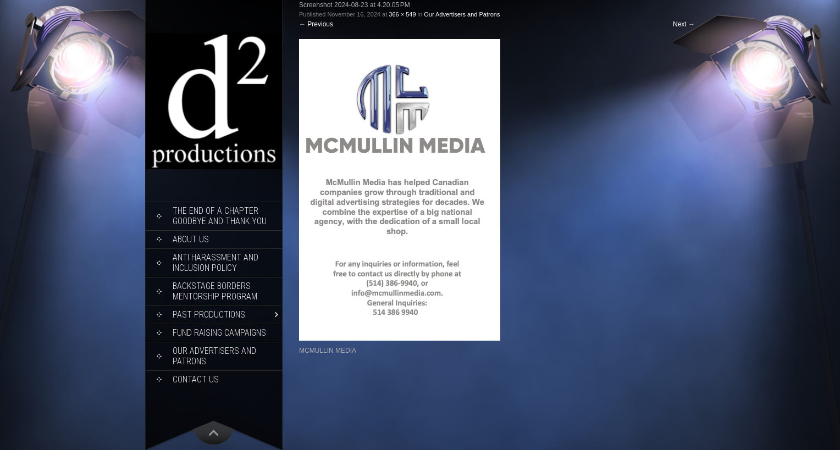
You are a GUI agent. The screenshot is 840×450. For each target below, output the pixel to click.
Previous (316, 24)
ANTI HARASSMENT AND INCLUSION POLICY (215, 262)
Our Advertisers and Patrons (214, 356)
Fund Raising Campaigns (219, 332)
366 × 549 (402, 14)
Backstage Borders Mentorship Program (215, 291)
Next (684, 24)
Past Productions (209, 314)
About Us (191, 239)
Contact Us (196, 379)
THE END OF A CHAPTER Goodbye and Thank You (220, 215)
